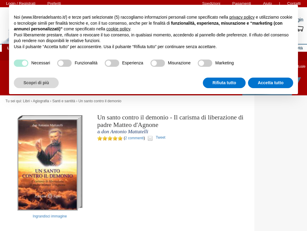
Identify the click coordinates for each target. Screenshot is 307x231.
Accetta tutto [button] (271, 82)
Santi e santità (63, 101)
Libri (26, 101)
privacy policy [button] (242, 17)
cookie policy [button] (118, 28)
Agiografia (41, 101)
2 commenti (134, 138)
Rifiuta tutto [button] (224, 82)
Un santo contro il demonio (99, 101)
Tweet (160, 137)
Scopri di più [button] (36, 82)
